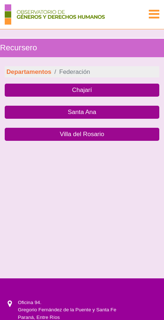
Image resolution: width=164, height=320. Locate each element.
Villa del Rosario (82, 134)
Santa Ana (82, 112)
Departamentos (29, 71)
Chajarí (82, 90)
